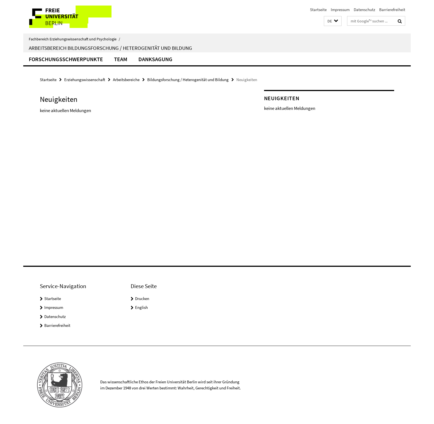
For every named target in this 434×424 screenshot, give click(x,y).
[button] (333, 21)
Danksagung (155, 59)
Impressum (340, 9)
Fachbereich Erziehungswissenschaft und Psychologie (74, 39)
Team (120, 59)
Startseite (318, 9)
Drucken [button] (142, 298)
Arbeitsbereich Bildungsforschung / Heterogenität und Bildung (110, 48)
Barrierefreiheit (392, 9)
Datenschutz (364, 9)
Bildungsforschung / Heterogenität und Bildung (188, 79)
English (141, 307)
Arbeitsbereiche (126, 79)
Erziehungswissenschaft (84, 79)
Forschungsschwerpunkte (66, 59)
